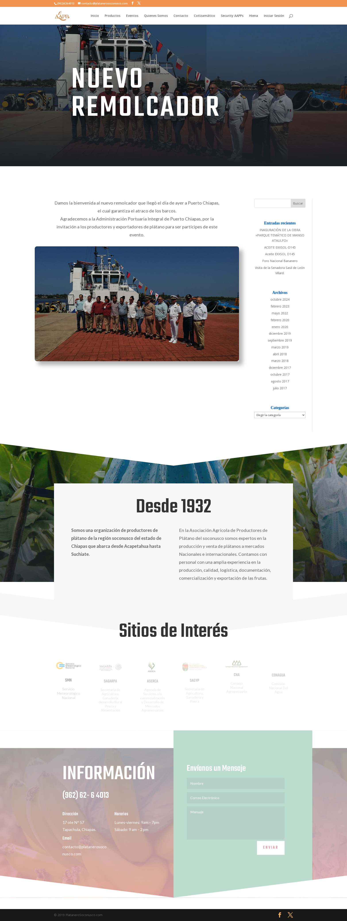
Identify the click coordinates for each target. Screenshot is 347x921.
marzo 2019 (280, 347)
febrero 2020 (280, 320)
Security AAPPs (232, 16)
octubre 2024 (279, 299)
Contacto (181, 16)
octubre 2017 (279, 374)
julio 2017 (280, 388)
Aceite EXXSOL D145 (280, 254)
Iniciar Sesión (274, 16)
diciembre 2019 (280, 333)
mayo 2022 (280, 313)
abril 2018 (280, 354)
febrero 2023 (280, 306)
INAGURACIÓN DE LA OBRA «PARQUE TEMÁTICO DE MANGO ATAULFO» (280, 235)
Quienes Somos (156, 16)
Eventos (132, 16)
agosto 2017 (280, 381)
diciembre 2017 (280, 367)
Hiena (253, 16)
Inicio (95, 16)
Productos (112, 16)
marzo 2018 (280, 361)
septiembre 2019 (280, 340)
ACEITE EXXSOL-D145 (280, 247)
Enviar (270, 854)
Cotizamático (204, 16)
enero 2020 (280, 327)
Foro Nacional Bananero (280, 261)
